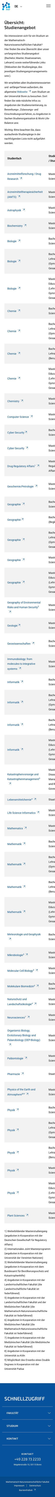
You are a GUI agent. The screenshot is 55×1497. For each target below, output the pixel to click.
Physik (13, 1110)
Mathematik (16, 844)
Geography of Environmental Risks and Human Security (23, 607)
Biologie (14, 241)
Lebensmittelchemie (22, 799)
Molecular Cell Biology (22, 970)
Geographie (16, 504)
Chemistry (15, 401)
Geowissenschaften (21, 643)
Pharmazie (15, 1074)
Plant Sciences (18, 1215)
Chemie (14, 311)
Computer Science (20, 416)
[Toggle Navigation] (48, 6)
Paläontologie (17, 1058)
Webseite (24, 91)
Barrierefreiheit (27, 1490)
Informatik (15, 682)
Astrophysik (16, 210)
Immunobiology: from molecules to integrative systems (21, 663)
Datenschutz (35, 1485)
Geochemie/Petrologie (22, 486)
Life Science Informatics (23, 812)
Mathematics (17, 828)
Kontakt (28, 1454)
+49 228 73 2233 (27, 1459)
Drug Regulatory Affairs (23, 466)
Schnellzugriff (24, 1398)
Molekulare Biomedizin (23, 986)
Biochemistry (17, 225)
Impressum (19, 1485)
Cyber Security (17, 432)
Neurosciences (18, 1017)
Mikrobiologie (17, 955)
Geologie (13, 625)
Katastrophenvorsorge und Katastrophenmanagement (23, 779)
